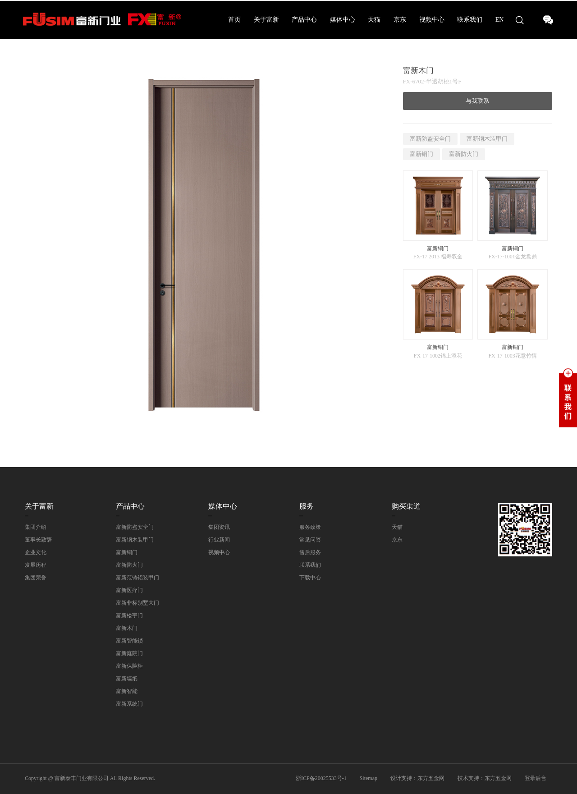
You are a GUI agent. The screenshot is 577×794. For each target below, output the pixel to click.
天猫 (374, 19)
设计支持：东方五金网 (417, 778)
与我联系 (477, 100)
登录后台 (535, 778)
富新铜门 (421, 154)
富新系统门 (129, 704)
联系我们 (469, 19)
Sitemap (368, 778)
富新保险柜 (129, 666)
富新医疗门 (129, 590)
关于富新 (266, 19)
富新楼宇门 (129, 615)
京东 (400, 19)
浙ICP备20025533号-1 (321, 778)
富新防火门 (463, 154)
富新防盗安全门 (430, 138)
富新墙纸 (126, 678)
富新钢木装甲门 (487, 138)
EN (499, 19)
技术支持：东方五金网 (485, 778)
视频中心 (431, 19)
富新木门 (126, 628)
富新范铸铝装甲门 (137, 577)
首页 (234, 19)
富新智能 (126, 691)
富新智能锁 (129, 641)
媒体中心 (342, 19)
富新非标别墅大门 (137, 603)
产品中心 (304, 19)
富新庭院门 (129, 653)
